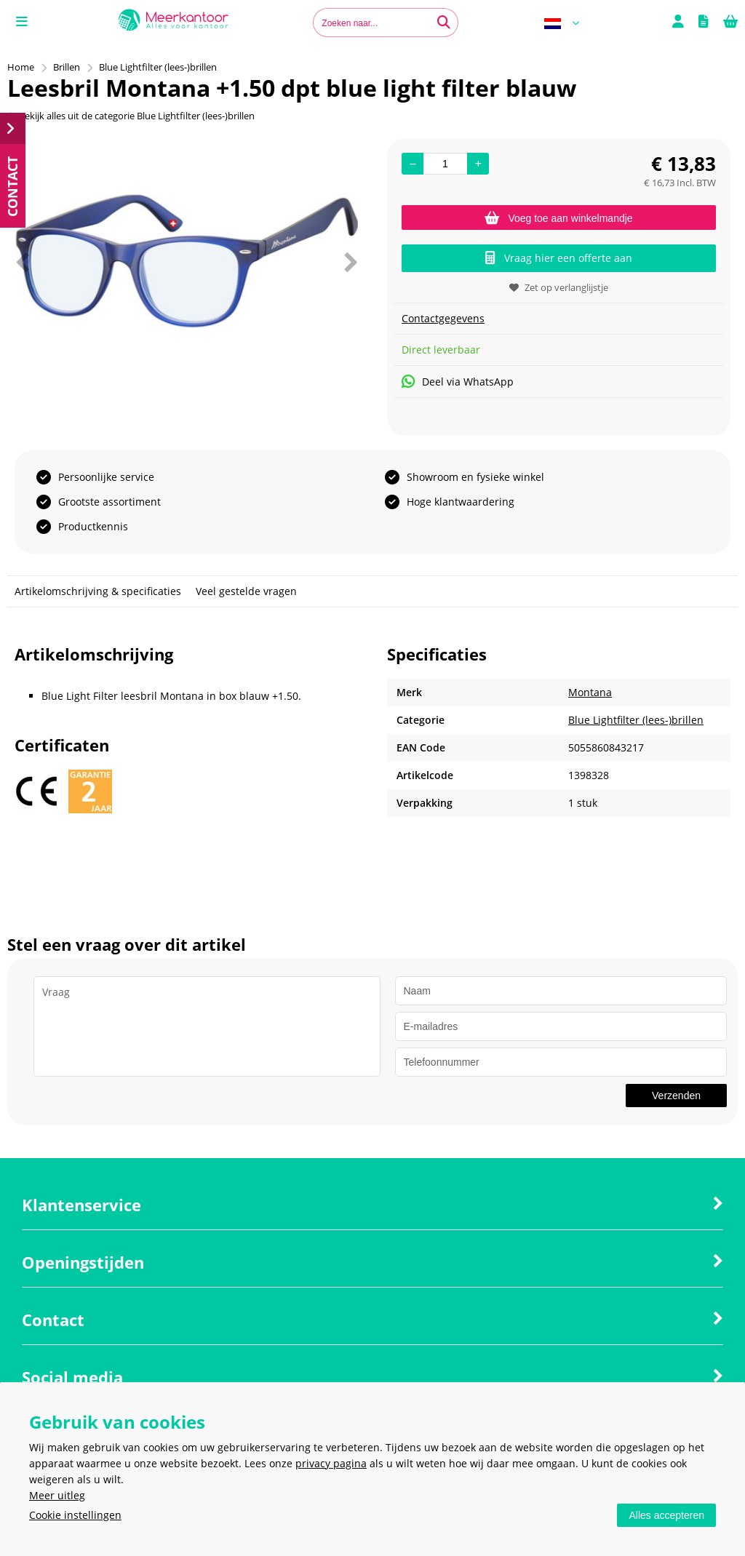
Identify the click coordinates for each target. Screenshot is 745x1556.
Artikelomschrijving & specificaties (98, 591)
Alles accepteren (666, 1515)
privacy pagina (331, 1463)
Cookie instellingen (75, 1515)
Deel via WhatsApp (458, 381)
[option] (186, 262)
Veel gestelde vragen (246, 591)
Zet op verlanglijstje (558, 287)
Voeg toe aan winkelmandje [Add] (558, 218)
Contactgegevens (443, 318)
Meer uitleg (57, 1495)
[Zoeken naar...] (443, 22)
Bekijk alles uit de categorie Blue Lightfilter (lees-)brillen (131, 115)
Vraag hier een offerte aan (558, 258)
